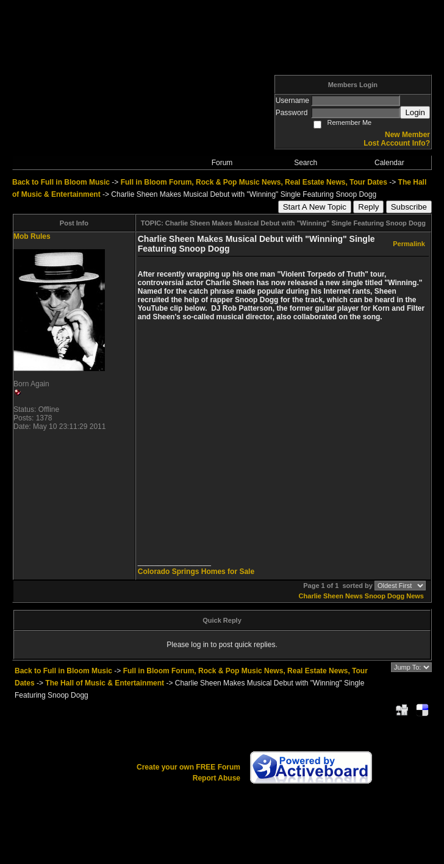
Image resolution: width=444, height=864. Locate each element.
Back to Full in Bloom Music (61, 182)
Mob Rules (32, 236)
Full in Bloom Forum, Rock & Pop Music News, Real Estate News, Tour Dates (254, 182)
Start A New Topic (314, 206)
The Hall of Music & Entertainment (104, 683)
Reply (368, 206)
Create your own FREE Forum (188, 767)
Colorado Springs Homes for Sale (196, 571)
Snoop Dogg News (394, 596)
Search (305, 162)
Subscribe (409, 206)
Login (415, 112)
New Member (407, 134)
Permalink (409, 243)
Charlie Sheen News (331, 596)
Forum (222, 162)
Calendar (389, 162)
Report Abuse (216, 778)
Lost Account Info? (396, 143)
